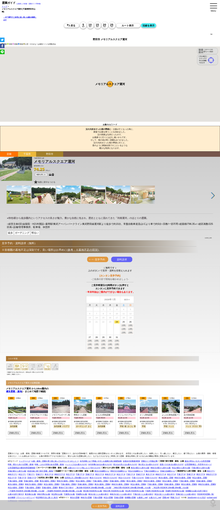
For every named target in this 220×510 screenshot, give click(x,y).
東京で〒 (210, 471)
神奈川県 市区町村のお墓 (113, 491)
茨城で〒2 (89, 474)
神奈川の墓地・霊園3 (33, 484)
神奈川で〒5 (211, 474)
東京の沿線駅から (101, 471)
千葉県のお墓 (69, 494)
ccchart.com (212, 497)
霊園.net (165, 497)
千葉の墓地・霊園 (15, 481)
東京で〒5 (200, 474)
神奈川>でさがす (110, 478)
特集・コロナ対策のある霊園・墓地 (49, 464)
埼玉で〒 (22, 474)
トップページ (24, 461)
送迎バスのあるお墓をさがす (171, 464)
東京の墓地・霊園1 (47, 481)
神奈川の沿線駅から (118, 471)
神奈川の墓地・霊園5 (206, 484)
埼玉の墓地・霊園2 (170, 481)
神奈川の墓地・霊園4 (120, 484)
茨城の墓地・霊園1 (117, 481)
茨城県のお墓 (81, 494)
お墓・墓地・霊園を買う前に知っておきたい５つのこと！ (54, 461)
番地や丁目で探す (66, 488)
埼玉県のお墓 (56, 494)
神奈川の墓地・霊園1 (65, 481)
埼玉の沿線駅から (135, 471)
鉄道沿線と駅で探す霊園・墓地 (40, 471)
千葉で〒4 (181, 474)
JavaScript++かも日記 (196, 497)
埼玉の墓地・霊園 (199, 478)
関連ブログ (175, 497)
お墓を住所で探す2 (15, 494)
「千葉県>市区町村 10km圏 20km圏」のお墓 (26, 491)
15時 (123, 332)
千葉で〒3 (130, 474)
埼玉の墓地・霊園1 (83, 481)
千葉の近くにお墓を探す (143, 494)
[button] (110, 84)
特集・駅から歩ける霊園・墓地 (20, 464)
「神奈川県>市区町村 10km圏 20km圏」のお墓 (131, 488)
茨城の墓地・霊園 (31, 481)
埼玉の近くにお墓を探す (164, 494)
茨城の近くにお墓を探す (186, 494)
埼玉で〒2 (70, 474)
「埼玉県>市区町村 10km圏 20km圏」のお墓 (170, 488)
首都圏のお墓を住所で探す (196, 491)
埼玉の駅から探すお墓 (181, 468)
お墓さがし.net (155, 497)
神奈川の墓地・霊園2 (152, 481)
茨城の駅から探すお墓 (17, 471)
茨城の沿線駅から (167, 471)
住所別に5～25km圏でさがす (76, 478)
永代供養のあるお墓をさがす (100, 464)
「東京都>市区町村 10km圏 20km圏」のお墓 (93, 488)
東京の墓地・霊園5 (189, 484)
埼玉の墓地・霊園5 (15, 488)
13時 (123, 329)
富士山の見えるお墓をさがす (125, 464)
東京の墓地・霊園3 (15, 484)
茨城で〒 (39, 474)
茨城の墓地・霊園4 (172, 484)
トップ (4, 6)
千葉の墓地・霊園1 (100, 481)
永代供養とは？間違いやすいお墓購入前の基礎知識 (100, 461)
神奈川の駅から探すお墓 (160, 468)
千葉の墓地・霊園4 (155, 484)
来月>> (127, 300)
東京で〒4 (150, 474)
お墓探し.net (142, 497)
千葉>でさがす (138, 478)
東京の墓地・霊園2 (134, 481)
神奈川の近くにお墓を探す (121, 494)
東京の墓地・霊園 (165, 478)
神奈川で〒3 (110, 474)
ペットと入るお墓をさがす (76, 464)
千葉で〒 (30, 474)
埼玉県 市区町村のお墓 (134, 491)
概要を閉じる (41, 174)
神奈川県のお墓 (43, 494)
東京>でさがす (95, 478)
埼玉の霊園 (108, 497)
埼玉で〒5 (12, 478)
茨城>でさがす (151, 478)
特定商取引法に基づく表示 (46, 497)
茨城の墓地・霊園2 (204, 481)
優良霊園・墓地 (14, 391)
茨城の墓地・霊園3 (85, 484)
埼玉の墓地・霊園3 (51, 484)
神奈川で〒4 (160, 474)
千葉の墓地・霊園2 (187, 481)
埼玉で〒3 (120, 474)
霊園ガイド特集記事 (149, 461)
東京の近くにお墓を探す (98, 494)
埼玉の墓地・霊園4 (138, 484)
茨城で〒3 (140, 474)
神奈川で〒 (12, 474)
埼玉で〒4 (171, 474)
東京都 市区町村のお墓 (92, 491)
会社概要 (11, 497)
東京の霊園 (74, 497)
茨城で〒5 (31, 478)
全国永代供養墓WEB (131, 461)
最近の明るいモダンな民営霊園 (197, 461)
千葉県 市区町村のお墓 (154, 491)
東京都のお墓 (30, 494)
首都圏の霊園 (130, 497)
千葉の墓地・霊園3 (68, 484)
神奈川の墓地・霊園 (182, 478)
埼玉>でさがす (124, 478)
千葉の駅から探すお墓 (200, 468)
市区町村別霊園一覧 (205, 494)
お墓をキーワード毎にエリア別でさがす (84, 468)
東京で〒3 (99, 474)
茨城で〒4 (191, 474)
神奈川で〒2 (59, 474)
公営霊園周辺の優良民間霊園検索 (21, 468)
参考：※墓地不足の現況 (83, 249)
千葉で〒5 (22, 478)
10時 (123, 325)
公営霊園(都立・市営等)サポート (198, 464)
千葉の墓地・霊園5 (32, 488)
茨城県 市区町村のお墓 (174, 491)
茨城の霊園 (118, 497)
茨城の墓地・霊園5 (49, 488)
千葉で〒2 (80, 474)
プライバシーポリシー (25, 497)
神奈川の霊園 (86, 497)
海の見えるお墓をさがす (148, 464)
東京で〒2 (49, 474)
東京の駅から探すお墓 (140, 468)
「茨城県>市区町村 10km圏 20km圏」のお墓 (64, 491)
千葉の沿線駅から (151, 471)
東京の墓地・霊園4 (102, 484)
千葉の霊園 (97, 497)
